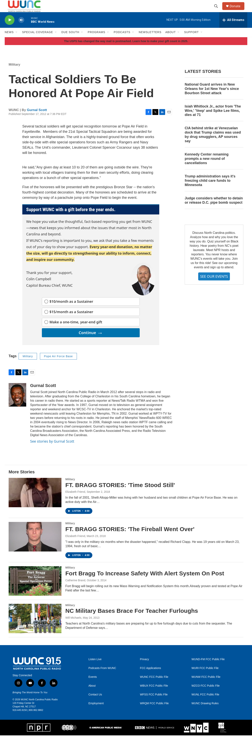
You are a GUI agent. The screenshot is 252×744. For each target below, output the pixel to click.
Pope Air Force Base (58, 364)
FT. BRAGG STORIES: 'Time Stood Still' (120, 493)
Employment (96, 711)
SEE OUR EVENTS (214, 284)
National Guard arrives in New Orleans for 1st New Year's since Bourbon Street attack (212, 97)
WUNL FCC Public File (205, 703)
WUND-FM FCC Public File (208, 667)
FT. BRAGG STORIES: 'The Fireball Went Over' (129, 537)
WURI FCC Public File (205, 676)
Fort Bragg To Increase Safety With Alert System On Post (144, 582)
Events (92, 685)
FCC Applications (150, 676)
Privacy (144, 667)
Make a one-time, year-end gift (76, 330)
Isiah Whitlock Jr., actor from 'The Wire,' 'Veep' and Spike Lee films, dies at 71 (213, 119)
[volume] (21, 28)
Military (14, 73)
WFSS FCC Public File (154, 703)
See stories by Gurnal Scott (52, 449)
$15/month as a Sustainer (71, 320)
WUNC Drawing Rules (205, 711)
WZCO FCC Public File (206, 694)
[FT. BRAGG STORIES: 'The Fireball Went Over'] (35, 545)
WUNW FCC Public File (206, 685)
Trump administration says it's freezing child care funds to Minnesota (210, 189)
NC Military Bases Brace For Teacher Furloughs (131, 619)
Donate (237, 10)
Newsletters (150, 40)
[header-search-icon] (217, 10)
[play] (9, 28)
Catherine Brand (75, 588)
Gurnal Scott (37, 118)
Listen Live (95, 667)
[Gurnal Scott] (17, 403)
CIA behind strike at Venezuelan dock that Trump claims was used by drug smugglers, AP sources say (213, 143)
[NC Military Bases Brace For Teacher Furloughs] (35, 627)
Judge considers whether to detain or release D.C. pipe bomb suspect (214, 209)
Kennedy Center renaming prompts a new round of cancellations (207, 167)
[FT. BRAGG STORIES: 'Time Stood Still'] (35, 501)
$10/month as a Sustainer (71, 309)
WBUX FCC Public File (154, 694)
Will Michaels (73, 626)
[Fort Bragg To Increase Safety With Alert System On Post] (35, 589)
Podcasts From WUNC (102, 676)
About (92, 694)
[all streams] (233, 28)
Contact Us (95, 703)
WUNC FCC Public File (154, 685)
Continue (91, 341)
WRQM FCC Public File (154, 711)
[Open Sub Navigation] (16, 40)
